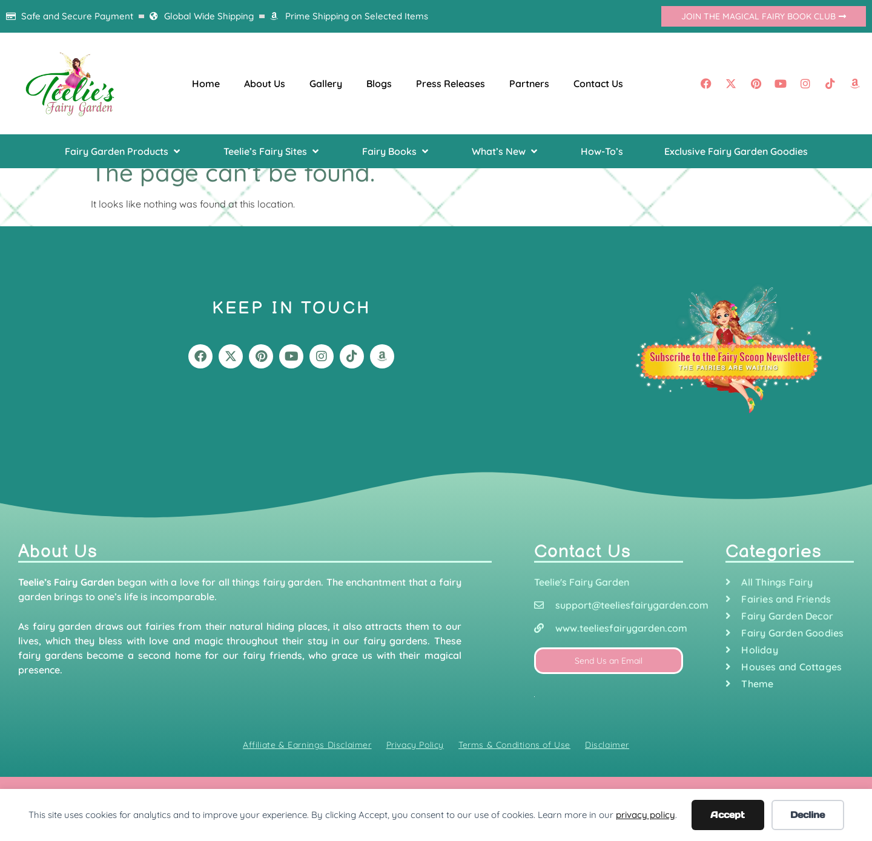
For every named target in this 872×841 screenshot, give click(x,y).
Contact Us (598, 83)
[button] (123, 151)
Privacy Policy (415, 744)
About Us (264, 83)
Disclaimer (607, 744)
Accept (727, 814)
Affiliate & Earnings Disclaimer (307, 744)
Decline (807, 814)
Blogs (379, 83)
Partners (529, 83)
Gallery (325, 83)
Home (206, 83)
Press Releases (450, 83)
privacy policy (645, 814)
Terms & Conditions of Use (514, 744)
